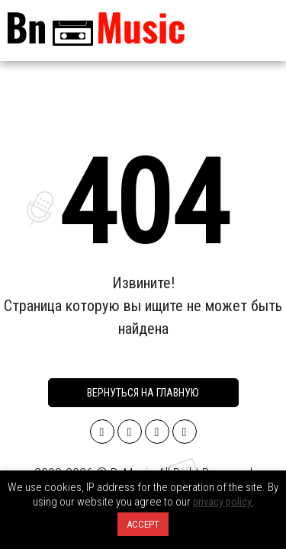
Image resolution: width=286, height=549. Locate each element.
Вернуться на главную (143, 393)
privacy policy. (223, 502)
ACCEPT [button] (143, 524)
